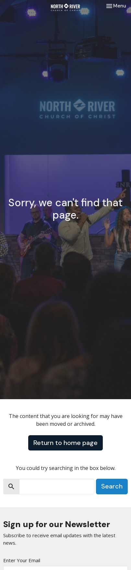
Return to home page (65, 442)
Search (112, 486)
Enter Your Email (21, 560)
